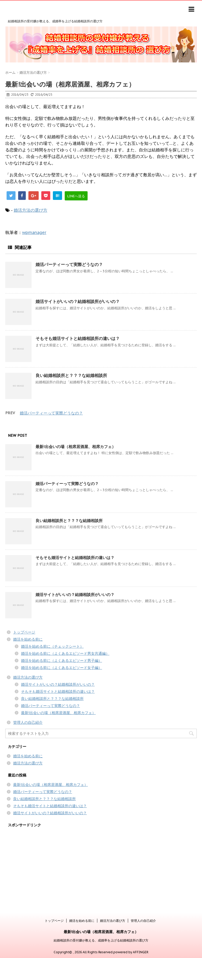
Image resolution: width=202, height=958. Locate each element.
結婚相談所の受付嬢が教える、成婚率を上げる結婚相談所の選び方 (101, 940)
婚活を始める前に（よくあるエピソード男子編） (61, 660)
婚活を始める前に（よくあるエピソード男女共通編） (65, 653)
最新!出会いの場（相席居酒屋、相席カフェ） (76, 446)
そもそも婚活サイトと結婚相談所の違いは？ (78, 338)
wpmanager (34, 232)
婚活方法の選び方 (30, 210)
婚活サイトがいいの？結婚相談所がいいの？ (78, 301)
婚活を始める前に (28, 639)
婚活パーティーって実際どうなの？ (69, 264)
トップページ (24, 632)
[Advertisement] (101, 867)
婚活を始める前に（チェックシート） (52, 646)
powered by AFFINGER (130, 952)
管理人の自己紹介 (28, 722)
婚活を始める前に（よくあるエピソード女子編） (61, 667)
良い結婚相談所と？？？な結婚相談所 (71, 375)
